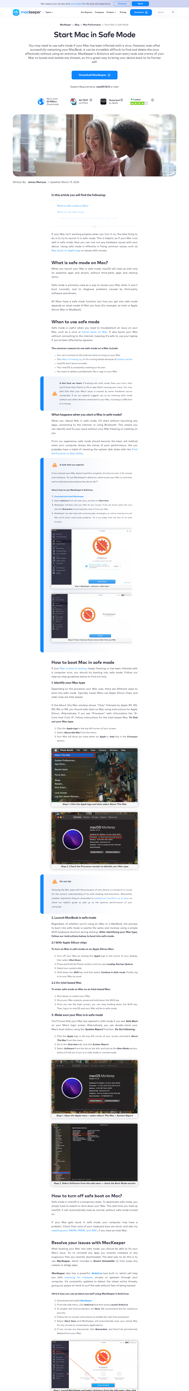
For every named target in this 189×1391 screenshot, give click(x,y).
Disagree (122, 4)
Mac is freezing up (72, 359)
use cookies (76, 4)
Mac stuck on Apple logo (66, 250)
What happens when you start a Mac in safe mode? (89, 218)
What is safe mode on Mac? (72, 206)
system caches (124, 359)
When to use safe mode (70, 212)
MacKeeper (65, 25)
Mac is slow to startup (73, 668)
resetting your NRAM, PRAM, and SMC (74, 1230)
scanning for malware (79, 1277)
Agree (140, 4)
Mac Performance (92, 25)
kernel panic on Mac (94, 332)
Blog (77, 25)
